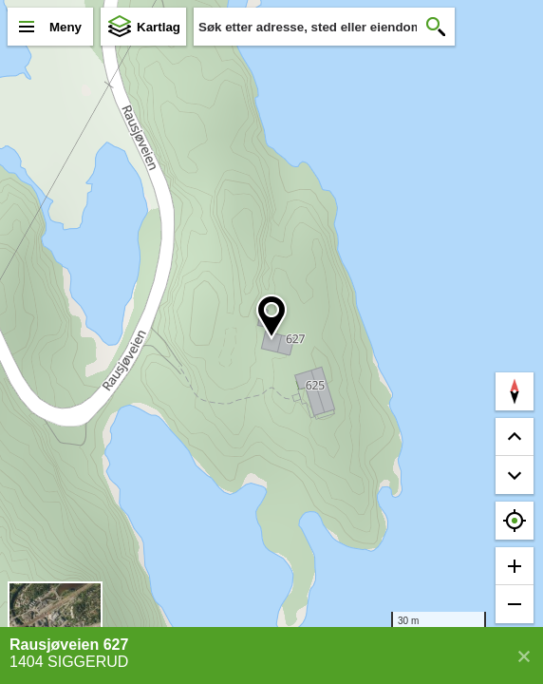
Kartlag (158, 27)
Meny (65, 27)
